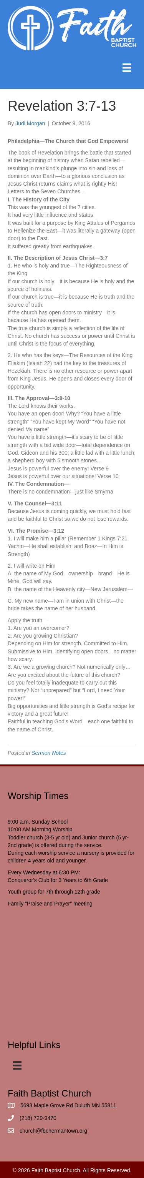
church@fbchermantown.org (53, 1131)
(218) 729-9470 (38, 1118)
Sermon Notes (48, 753)
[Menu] (126, 67)
